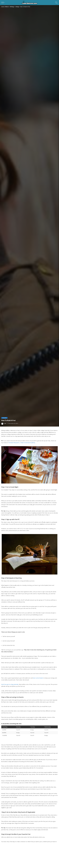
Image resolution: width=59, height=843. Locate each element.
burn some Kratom (38, 678)
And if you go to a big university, (10, 684)
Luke (5, 423)
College (4, 417)
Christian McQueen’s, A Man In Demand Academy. (22, 442)
